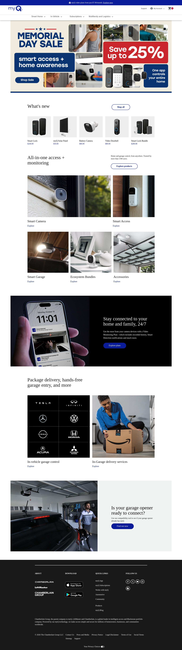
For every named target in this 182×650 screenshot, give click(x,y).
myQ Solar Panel (60, 141)
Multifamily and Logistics (100, 16)
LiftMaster (77, 619)
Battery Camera (86, 141)
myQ (70, 619)
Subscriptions (76, 16)
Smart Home (37, 16)
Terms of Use (126, 635)
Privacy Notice (97, 635)
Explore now (108, 3)
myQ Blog (99, 610)
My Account (156, 8)
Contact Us (70, 635)
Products (99, 606)
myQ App (99, 581)
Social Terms (139, 635)
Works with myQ (102, 590)
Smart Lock (32, 141)
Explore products (124, 166)
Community (100, 599)
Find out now (122, 526)
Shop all (121, 107)
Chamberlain (89, 619)
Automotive (100, 595)
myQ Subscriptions (103, 585)
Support (144, 8)
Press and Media (83, 635)
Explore (30, 226)
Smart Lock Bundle (139, 141)
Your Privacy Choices (92, 647)
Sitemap (69, 639)
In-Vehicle (55, 16)
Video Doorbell (111, 141)
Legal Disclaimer (112, 635)
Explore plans (115, 345)
